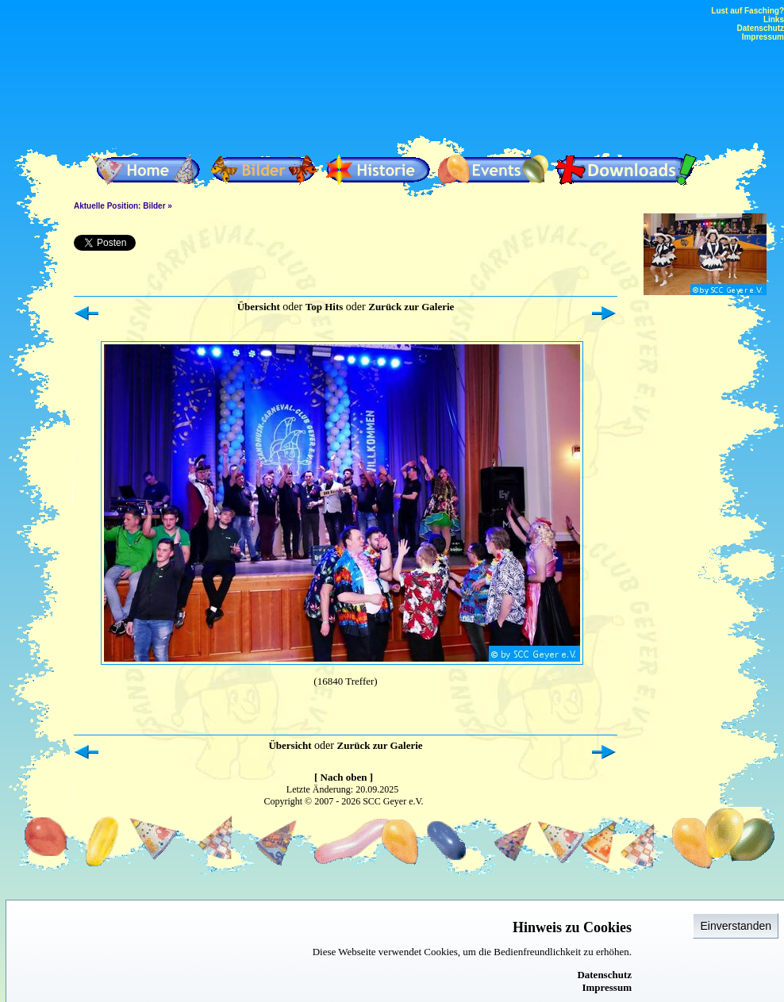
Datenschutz (604, 975)
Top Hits (325, 307)
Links (773, 19)
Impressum (607, 987)
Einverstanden (735, 925)
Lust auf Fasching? (747, 10)
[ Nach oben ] (343, 777)
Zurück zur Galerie (411, 307)
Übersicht (258, 307)
